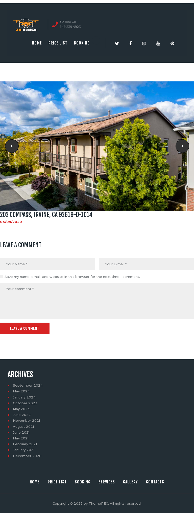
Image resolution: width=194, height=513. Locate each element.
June (22, 415)
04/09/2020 (11, 222)
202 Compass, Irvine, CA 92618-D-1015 (187, 146)
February (25, 444)
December (27, 456)
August (23, 427)
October (25, 403)
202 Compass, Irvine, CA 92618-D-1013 (10, 146)
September (28, 385)
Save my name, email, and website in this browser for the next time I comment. (72, 277)
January (24, 397)
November (26, 420)
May (21, 391)
